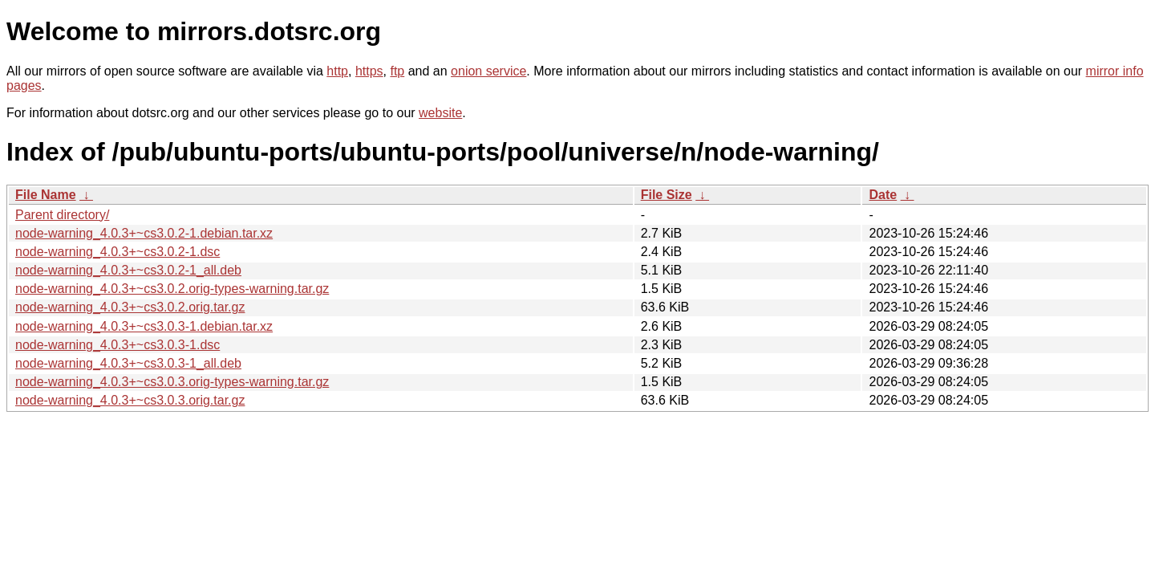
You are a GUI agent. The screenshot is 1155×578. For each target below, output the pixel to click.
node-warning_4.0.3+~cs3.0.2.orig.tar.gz (130, 307)
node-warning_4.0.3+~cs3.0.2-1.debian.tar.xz (144, 233)
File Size (666, 194)
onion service (488, 71)
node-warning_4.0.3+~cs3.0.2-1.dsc (117, 251)
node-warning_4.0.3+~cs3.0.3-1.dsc (117, 345)
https (369, 71)
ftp (397, 71)
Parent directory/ (62, 215)
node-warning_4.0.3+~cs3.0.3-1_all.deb (128, 363)
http (337, 71)
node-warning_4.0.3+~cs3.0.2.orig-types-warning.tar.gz (172, 288)
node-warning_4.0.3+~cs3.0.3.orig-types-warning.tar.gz (172, 382)
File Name (45, 194)
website (440, 113)
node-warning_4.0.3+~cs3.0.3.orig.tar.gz (130, 400)
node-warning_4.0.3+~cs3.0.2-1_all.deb (128, 270)
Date (883, 194)
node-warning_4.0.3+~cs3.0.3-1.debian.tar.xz (144, 326)
